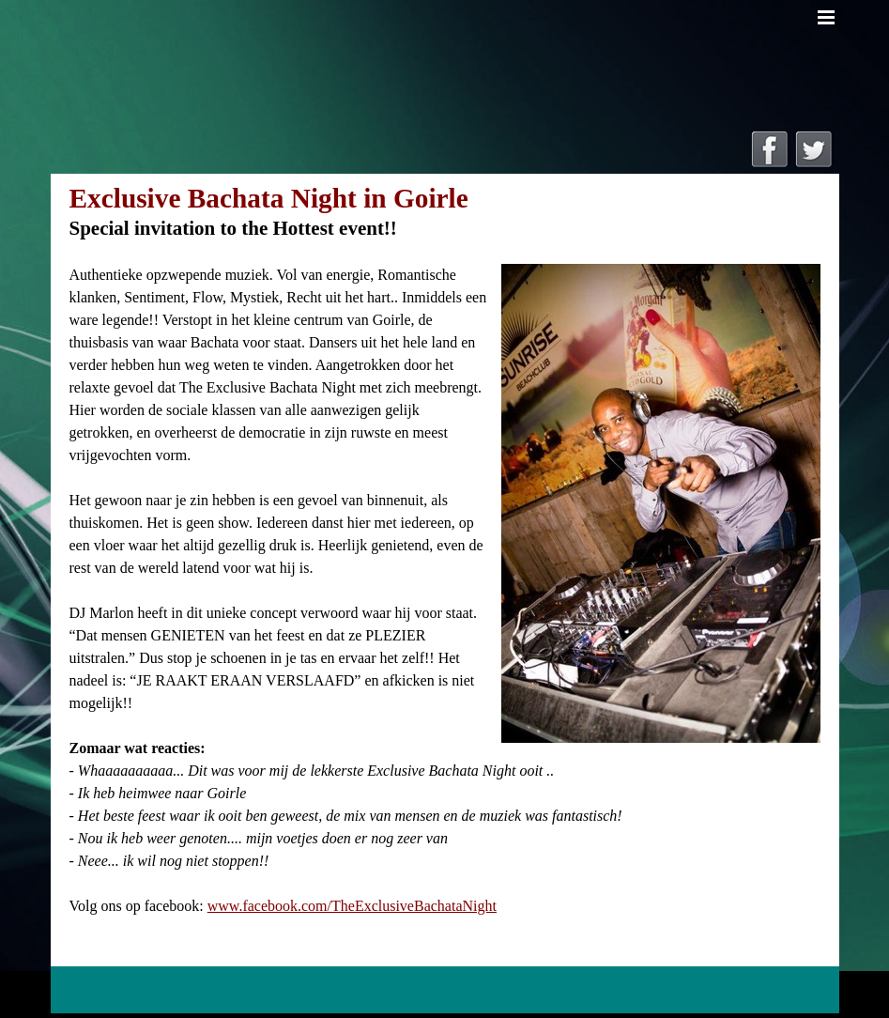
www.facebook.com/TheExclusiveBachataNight (352, 906)
